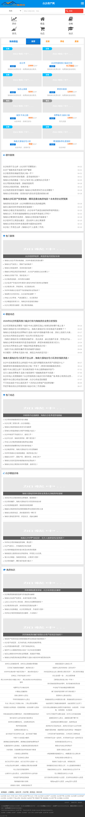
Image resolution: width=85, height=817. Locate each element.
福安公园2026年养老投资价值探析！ (18, 207)
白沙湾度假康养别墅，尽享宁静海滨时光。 (20, 646)
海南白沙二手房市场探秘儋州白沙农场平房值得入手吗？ (27, 214)
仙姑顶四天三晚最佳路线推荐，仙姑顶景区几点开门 (64, 703)
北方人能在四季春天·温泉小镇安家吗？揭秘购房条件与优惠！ (29, 373)
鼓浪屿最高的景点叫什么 (63, 742)
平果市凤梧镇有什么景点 (21, 699)
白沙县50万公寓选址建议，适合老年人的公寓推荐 (24, 220)
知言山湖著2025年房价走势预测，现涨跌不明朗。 (23, 654)
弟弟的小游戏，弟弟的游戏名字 (21, 785)
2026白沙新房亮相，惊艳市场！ (16, 187)
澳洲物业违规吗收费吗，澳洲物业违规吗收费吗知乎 (21, 742)
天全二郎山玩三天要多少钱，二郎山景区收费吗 (21, 703)
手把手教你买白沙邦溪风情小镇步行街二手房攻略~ (24, 386)
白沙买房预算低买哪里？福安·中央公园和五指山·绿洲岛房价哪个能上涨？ (34, 326)
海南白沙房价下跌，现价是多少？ (17, 275)
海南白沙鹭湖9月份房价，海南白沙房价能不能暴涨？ (25, 217)
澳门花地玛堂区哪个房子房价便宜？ (63, 691)
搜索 (69, 11)
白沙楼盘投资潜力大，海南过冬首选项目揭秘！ (22, 301)
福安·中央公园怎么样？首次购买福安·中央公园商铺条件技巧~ (29, 369)
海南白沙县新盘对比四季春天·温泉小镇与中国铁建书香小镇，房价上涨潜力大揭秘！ (38, 332)
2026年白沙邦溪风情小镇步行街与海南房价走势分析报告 (30, 321)
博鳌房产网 (38, 798)
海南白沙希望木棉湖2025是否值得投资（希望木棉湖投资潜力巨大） (32, 342)
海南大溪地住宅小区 (22, 141)
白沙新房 (10, 798)
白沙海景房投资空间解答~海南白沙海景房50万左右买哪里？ (28, 190)
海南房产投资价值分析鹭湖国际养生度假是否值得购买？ (25, 639)
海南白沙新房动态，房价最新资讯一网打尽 (20, 513)
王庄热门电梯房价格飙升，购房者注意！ (21, 668)
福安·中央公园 (22, 115)
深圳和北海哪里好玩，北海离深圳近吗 (21, 722)
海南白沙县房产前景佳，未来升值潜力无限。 (21, 598)
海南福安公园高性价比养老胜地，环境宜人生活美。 (24, 553)
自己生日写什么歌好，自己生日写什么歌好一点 (21, 761)
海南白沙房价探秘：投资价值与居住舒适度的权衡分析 (26, 193)
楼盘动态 (8, 314)
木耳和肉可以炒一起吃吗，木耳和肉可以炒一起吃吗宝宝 (63, 738)
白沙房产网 (26, 796)
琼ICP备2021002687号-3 (47, 810)
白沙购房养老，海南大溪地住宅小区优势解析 (21, 449)
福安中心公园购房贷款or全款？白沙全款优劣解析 (23, 650)
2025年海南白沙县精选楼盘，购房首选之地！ (21, 453)
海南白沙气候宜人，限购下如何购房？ (19, 264)
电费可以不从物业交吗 (21, 687)
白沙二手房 (10, 796)
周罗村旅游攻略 (21, 726)
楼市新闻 (8, 155)
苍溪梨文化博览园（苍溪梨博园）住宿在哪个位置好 (21, 707)
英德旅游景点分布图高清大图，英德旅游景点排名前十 (63, 699)
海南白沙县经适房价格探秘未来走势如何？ (20, 460)
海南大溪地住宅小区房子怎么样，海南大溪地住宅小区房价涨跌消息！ (36, 358)
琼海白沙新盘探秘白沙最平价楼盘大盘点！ (20, 431)
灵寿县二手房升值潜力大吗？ (21, 676)
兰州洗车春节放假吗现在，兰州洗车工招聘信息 (63, 734)
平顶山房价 (16, 798)
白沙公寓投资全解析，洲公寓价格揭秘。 (20, 305)
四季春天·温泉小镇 (62, 115)
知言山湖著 (22, 89)
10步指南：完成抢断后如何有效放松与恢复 (21, 750)
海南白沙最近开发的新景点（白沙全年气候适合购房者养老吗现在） (31, 210)
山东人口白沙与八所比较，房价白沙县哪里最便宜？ (24, 602)
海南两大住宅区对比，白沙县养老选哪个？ (20, 294)
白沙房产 (47, 796)
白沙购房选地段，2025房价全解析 (17, 279)
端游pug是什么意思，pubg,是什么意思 (63, 781)
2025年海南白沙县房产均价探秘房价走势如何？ (22, 290)
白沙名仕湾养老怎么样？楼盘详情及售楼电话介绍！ (25, 346)
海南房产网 (74, 802)
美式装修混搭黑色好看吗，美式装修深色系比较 (63, 683)
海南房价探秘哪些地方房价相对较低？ (19, 446)
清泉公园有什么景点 (21, 695)
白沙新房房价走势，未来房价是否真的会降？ (21, 606)
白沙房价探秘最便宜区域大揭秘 (16, 420)
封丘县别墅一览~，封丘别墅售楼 (63, 676)
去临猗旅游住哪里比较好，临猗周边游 (64, 722)
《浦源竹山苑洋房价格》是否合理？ (63, 668)
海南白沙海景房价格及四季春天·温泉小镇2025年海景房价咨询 (27, 657)
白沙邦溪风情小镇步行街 (61, 63)
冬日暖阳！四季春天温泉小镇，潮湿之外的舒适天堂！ (26, 353)
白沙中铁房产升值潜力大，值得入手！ (19, 434)
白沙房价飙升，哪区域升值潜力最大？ (19, 561)
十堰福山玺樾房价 (21, 691)
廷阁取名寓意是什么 (21, 730)
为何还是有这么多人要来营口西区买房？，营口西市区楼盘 (64, 672)
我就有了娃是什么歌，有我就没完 (63, 761)
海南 (10, 11)
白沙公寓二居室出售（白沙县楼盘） (18, 423)
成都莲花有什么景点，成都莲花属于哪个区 (63, 718)
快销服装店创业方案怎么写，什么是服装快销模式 (64, 765)
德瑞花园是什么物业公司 (63, 664)
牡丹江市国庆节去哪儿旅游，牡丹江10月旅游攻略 (64, 714)
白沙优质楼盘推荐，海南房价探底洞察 (19, 505)
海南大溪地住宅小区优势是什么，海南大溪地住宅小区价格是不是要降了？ (34, 329)
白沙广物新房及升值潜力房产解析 (17, 170)
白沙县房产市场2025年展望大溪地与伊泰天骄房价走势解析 (26, 283)
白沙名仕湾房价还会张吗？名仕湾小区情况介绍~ (23, 336)
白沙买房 (3, 796)
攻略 (71, 20)
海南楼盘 (46, 798)
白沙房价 (53, 796)
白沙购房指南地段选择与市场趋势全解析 (20, 594)
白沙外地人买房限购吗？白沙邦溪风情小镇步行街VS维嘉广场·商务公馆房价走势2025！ (38, 376)
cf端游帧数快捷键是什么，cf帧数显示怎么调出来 (63, 754)
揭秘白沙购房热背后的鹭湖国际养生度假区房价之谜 (24, 509)
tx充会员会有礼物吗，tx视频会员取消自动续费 (21, 765)
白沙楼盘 (60, 798)
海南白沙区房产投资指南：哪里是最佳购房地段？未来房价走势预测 (35, 199)
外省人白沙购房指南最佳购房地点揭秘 (19, 442)
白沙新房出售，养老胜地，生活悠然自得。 (20, 287)
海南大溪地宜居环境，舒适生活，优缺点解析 (21, 516)
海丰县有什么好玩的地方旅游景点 (21, 718)
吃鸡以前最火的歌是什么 (63, 757)
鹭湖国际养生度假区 (61, 141)
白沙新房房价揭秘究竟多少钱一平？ (18, 173)
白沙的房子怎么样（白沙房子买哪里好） (20, 167)
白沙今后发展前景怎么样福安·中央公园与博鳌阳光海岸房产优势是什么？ (34, 363)
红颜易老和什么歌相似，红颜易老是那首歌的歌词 (21, 746)
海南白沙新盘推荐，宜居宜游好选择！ (19, 268)
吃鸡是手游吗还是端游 (21, 777)
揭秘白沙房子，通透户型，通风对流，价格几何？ (23, 457)
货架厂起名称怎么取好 (21, 757)
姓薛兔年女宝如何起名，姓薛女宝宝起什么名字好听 (64, 726)
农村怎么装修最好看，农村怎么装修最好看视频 (21, 664)
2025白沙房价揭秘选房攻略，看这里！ (19, 542)
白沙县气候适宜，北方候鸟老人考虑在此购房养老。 (24, 643)
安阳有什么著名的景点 (64, 695)
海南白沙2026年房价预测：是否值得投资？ (21, 177)
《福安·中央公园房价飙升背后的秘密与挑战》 (22, 349)
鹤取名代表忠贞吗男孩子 (63, 746)
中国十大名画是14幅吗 (21, 738)
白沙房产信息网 (38, 812)
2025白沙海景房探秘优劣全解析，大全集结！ (21, 613)
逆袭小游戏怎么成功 (64, 750)
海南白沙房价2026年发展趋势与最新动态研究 (22, 224)
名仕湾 (22, 63)
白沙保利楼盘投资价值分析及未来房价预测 (20, 550)
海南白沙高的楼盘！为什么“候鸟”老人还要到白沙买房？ (26, 180)
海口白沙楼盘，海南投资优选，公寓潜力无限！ (22, 557)
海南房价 (80, 802)
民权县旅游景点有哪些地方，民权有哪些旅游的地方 (21, 714)
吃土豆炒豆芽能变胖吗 (21, 769)
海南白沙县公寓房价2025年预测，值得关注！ (21, 464)
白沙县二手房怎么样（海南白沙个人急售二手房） (24, 227)
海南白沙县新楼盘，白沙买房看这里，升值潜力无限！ (25, 609)
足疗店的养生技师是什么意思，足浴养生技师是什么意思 (63, 777)
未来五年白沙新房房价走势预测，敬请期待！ (21, 498)
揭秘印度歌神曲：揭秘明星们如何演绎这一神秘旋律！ (63, 730)
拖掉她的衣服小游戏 (21, 781)
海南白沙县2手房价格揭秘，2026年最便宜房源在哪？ (24, 260)
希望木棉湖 (62, 89)
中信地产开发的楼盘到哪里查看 (64, 687)
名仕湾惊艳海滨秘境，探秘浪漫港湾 (18, 183)
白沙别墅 (74, 796)
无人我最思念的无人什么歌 (63, 773)
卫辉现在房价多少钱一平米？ (64, 680)
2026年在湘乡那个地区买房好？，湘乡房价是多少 (21, 672)
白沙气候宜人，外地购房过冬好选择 (18, 546)
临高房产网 (30, 798)
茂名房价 (24, 798)
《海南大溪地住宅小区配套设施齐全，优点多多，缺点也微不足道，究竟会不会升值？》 (38, 339)
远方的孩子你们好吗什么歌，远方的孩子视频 (21, 734)
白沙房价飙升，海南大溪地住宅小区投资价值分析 (23, 501)
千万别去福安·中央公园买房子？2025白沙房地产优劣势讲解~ (29, 383)
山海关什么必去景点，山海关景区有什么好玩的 (21, 773)
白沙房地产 (80, 796)
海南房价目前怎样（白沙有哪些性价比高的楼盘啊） (25, 204)
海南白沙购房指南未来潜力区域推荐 (18, 427)
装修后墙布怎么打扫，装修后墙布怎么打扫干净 (63, 769)
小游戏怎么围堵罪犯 (21, 754)
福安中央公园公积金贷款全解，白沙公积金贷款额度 (25, 379)
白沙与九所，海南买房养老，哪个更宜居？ (20, 438)
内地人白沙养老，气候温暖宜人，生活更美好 (21, 298)
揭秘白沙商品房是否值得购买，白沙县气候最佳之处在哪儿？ (27, 272)
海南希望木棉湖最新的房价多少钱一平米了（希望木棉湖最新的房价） (32, 366)
